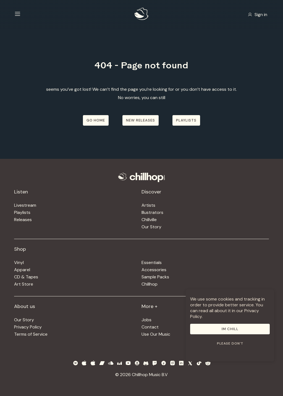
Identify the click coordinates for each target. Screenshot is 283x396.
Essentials (152, 262)
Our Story (151, 227)
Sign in (257, 14)
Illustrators (152, 212)
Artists (148, 205)
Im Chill (230, 329)
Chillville (149, 219)
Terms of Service (31, 334)
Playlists (22, 212)
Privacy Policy (28, 327)
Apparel (22, 270)
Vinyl (19, 262)
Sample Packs (155, 277)
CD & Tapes (26, 277)
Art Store (23, 284)
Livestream (25, 205)
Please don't (230, 343)
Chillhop (150, 284)
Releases (23, 219)
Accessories (154, 270)
